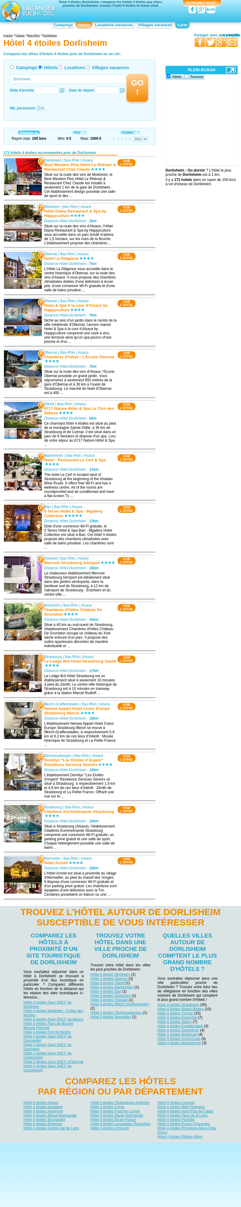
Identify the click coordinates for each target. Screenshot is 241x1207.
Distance (29, 132)
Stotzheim (52, 606)
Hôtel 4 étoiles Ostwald (109, 1000)
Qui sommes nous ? (90, 1147)
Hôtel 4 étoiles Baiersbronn (179, 1043)
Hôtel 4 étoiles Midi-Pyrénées (181, 1107)
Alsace (87, 160)
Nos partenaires (154, 1147)
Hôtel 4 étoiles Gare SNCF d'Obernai (53, 1062)
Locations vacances (114, 25)
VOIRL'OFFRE (126, 162)
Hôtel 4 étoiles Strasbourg (178, 1005)
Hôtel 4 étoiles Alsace (41, 1103)
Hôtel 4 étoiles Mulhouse (177, 1034)
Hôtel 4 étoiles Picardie (176, 1120)
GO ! (137, 87)
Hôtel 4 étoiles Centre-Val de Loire (51, 1128)
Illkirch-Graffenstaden (61, 704)
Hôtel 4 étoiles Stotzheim (110, 996)
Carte (182, 25)
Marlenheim (53, 455)
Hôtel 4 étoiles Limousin (109, 1128)
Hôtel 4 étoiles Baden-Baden (180, 1009)
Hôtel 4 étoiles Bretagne (43, 1124)
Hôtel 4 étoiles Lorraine (176, 1103)
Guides (170, 1156)
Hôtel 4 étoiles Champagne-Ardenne (119, 1103)
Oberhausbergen (58, 756)
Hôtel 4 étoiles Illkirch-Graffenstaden (119, 1004)
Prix (79, 132)
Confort (130, 132)
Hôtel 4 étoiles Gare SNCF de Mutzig (53, 1019)
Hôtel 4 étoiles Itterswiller (110, 1017)
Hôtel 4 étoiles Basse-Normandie (50, 1115)
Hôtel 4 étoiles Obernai (108, 979)
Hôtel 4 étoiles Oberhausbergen (116, 1013)
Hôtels (84, 25)
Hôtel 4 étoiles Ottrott (107, 983)
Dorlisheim (53, 160)
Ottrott (49, 404)
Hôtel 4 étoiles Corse (107, 1107)
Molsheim (52, 207)
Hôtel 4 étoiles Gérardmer (178, 1030)
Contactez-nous (124, 1147)
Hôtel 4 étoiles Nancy (174, 1022)
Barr (47, 507)
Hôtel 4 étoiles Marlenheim (111, 987)
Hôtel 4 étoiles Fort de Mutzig (47, 1032)
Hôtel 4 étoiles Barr (105, 991)
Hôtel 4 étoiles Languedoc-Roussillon (120, 1124)
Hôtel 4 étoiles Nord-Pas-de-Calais (185, 1111)
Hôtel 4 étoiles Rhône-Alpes (180, 1137)
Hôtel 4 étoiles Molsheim (110, 974)
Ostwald (50, 558)
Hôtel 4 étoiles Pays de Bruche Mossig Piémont (48, 1025)
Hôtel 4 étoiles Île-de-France (113, 1120)
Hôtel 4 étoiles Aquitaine (43, 1107)
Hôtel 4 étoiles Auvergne (43, 1111)
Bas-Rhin (71, 160)
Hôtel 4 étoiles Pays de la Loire (182, 1115)
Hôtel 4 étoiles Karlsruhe (177, 1017)
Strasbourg (53, 657)
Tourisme (196, 77)
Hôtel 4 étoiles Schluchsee (178, 1039)
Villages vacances (155, 25)
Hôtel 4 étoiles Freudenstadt (180, 1026)
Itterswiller (52, 859)
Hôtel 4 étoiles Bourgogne (44, 1120)
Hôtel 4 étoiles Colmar (175, 1013)
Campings (63, 25)
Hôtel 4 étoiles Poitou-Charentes (183, 1124)
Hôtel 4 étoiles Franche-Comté (115, 1111)
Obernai (50, 254)
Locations (74, 67)
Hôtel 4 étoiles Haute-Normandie (116, 1115)
